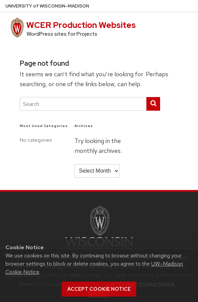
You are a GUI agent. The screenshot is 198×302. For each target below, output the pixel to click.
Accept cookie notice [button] (99, 289)
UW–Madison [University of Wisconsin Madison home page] (47, 6)
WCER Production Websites (81, 25)
